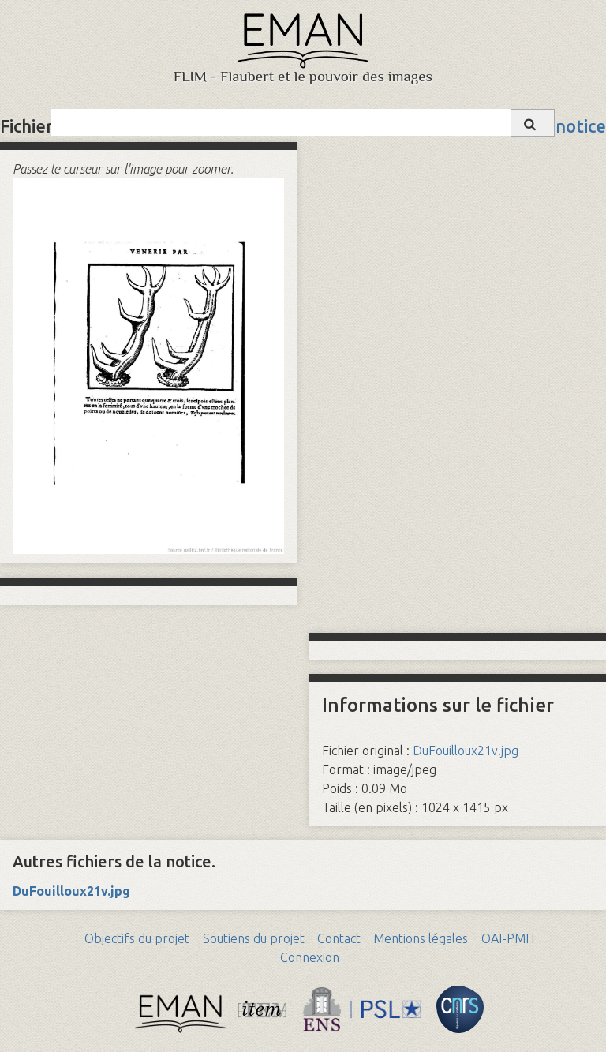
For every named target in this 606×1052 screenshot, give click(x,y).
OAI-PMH (507, 938)
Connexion (309, 957)
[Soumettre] (533, 123)
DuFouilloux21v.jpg (465, 750)
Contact (339, 938)
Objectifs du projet (136, 938)
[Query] (303, 122)
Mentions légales (420, 938)
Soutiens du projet (254, 938)
